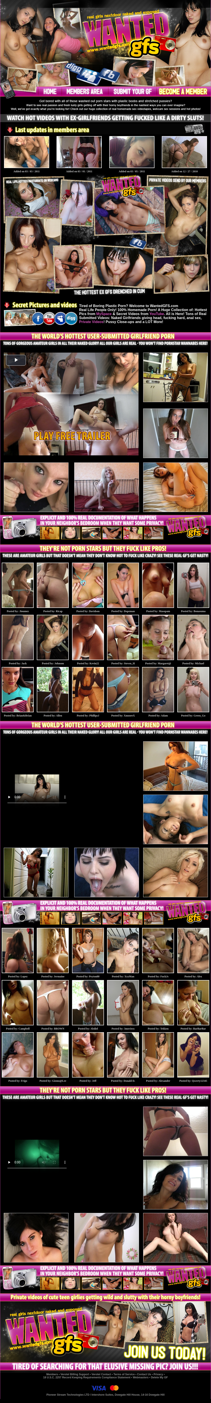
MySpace (103, 314)
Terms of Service (124, 1374)
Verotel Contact (101, 1374)
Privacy (158, 1374)
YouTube (156, 314)
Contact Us (144, 1374)
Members (52, 1374)
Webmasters (141, 1377)
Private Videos (91, 322)
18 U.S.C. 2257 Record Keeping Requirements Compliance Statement (86, 1377)
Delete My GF (159, 1377)
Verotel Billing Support (75, 1374)
